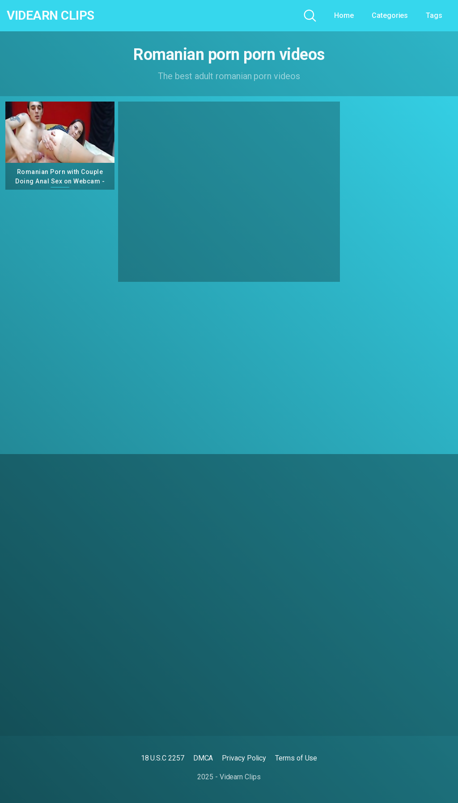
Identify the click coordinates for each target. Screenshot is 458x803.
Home (344, 15)
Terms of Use (296, 758)
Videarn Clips (50, 15)
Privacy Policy (244, 758)
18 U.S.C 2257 (162, 758)
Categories (390, 15)
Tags (434, 15)
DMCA (203, 758)
